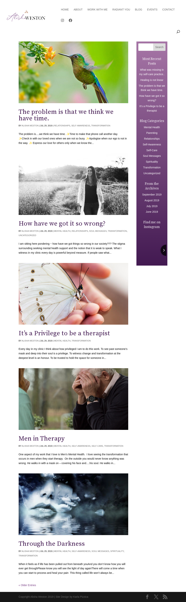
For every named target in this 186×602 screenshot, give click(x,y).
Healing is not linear (151, 79)
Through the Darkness (52, 544)
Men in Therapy (42, 439)
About (78, 9)
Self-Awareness (80, 125)
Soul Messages (98, 231)
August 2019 (152, 200)
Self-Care (97, 446)
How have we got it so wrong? (62, 224)
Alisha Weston (30, 125)
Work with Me (97, 9)
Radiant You (121, 9)
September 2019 (152, 194)
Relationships (62, 125)
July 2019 (151, 206)
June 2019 (152, 211)
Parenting (151, 132)
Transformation (100, 125)
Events (152, 9)
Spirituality (117, 551)
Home (65, 9)
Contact (168, 9)
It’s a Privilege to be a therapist (64, 333)
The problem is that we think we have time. (66, 115)
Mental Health (62, 231)
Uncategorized (27, 235)
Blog (138, 9)
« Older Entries (27, 585)
